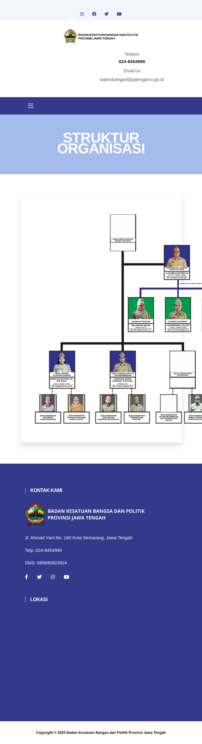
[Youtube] (66, 577)
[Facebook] (26, 577)
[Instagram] (53, 577)
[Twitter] (39, 577)
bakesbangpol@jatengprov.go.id (132, 79)
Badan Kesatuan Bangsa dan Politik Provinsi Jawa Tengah (116, 733)
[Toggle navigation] (30, 105)
